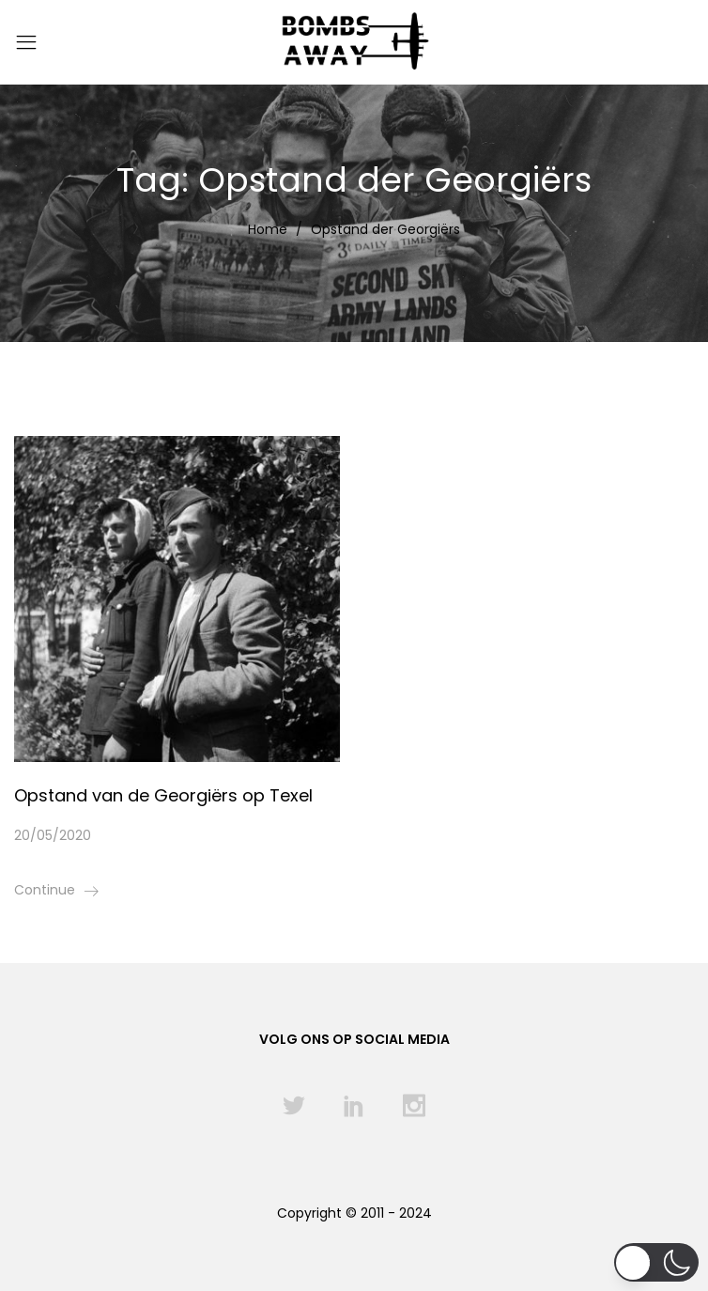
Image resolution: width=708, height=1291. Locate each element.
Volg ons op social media (354, 1039)
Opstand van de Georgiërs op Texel (163, 795)
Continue (44, 889)
